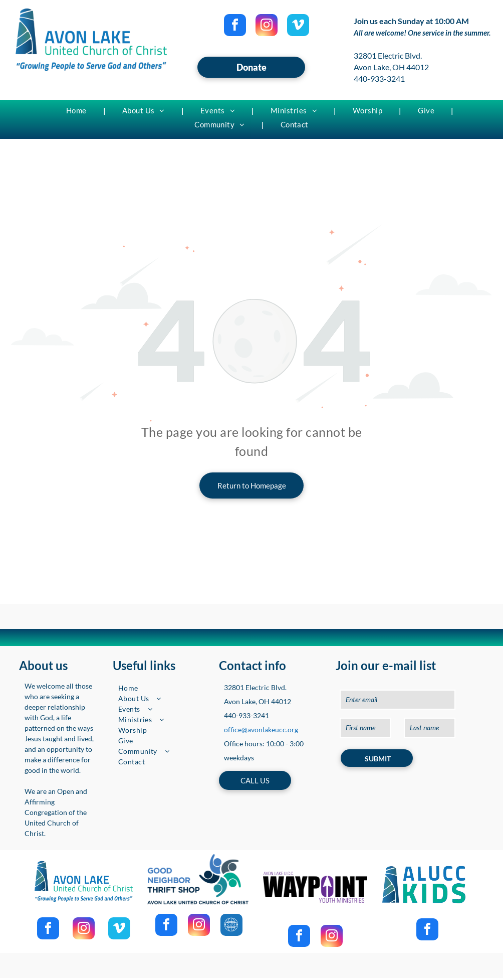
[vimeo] (298, 26)
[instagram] (267, 26)
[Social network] (231, 926)
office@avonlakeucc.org (261, 729)
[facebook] (235, 26)
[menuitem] (78, 110)
